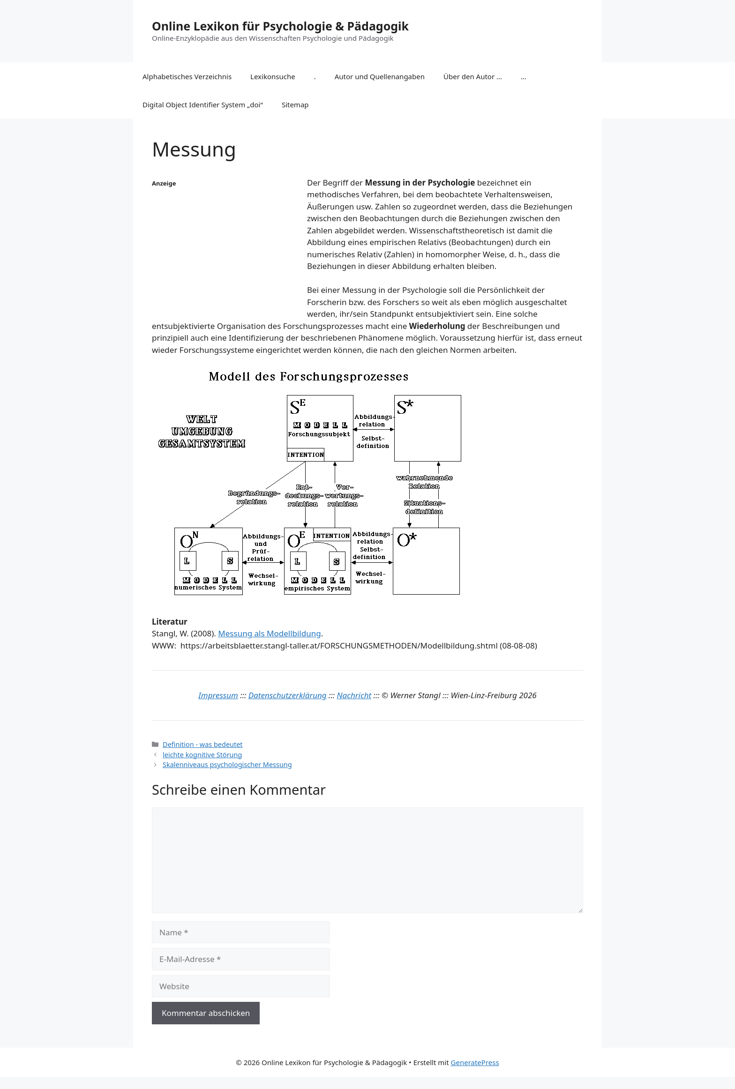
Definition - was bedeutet (202, 744)
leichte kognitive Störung (202, 754)
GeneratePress (475, 1062)
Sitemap (295, 104)
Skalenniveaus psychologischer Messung (227, 764)
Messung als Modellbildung (269, 633)
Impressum (218, 695)
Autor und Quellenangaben (380, 76)
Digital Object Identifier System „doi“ (202, 104)
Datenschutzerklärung (287, 695)
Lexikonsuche (272, 76)
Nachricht (354, 695)
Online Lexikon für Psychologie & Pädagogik (280, 26)
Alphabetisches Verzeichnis (187, 76)
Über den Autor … (472, 76)
